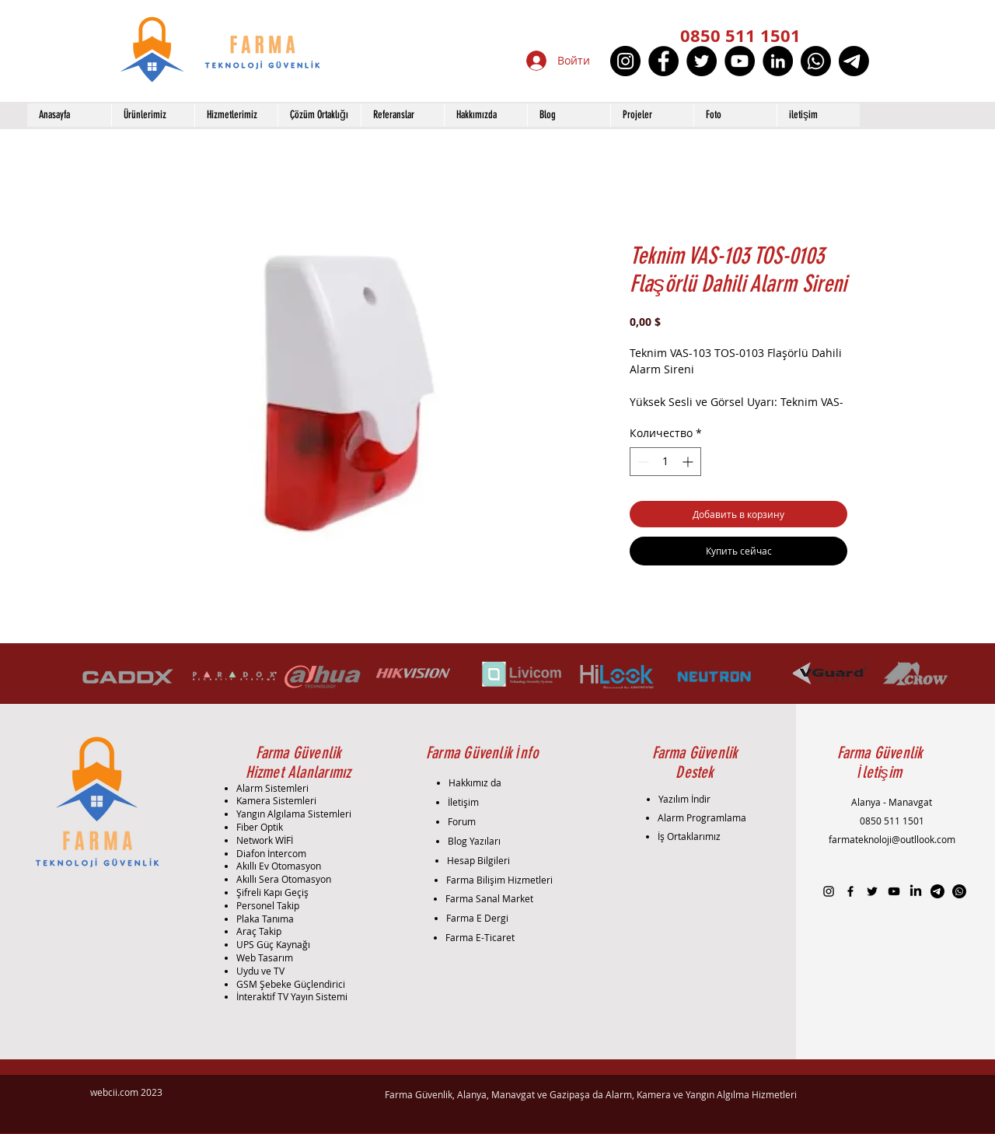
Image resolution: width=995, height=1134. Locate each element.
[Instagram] (625, 61)
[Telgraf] (854, 61)
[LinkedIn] (778, 61)
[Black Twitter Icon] (872, 891)
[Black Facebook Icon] (850, 891)
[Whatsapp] (816, 61)
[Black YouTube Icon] (894, 891)
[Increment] (689, 461)
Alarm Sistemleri (272, 788)
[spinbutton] (665, 461)
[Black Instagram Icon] (829, 891)
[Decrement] (641, 461)
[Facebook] (663, 61)
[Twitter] (701, 61)
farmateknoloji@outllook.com (892, 839)
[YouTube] (739, 61)
